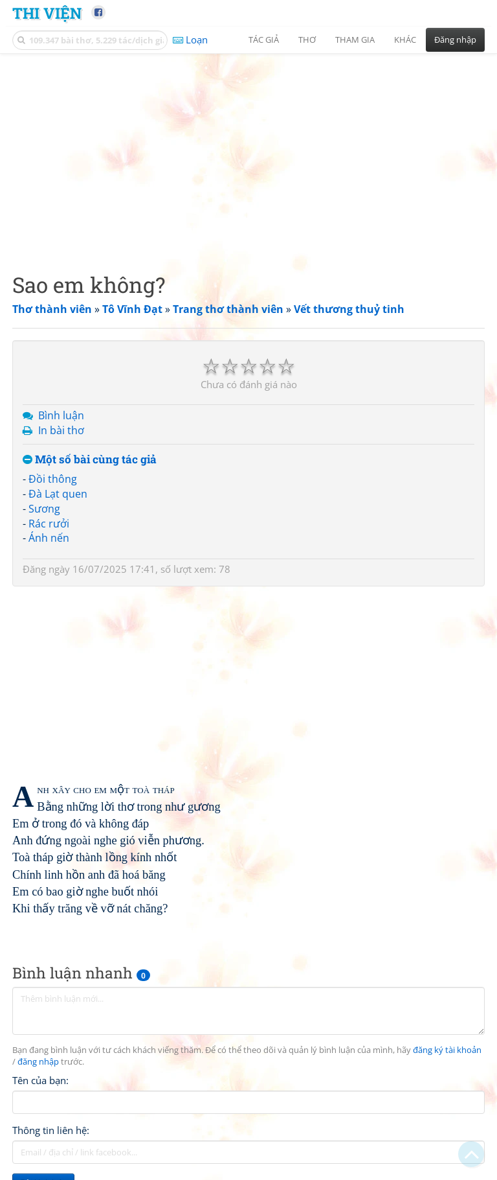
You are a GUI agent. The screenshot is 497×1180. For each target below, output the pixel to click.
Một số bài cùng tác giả (90, 460)
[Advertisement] (248, 152)
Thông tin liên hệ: (50, 1130)
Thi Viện (47, 13)
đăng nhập (38, 1061)
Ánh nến (48, 538)
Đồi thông (52, 479)
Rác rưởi (48, 523)
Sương (44, 509)
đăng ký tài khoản (447, 1050)
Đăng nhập (455, 39)
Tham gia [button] (355, 39)
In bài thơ (61, 430)
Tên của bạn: (40, 1080)
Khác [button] (405, 39)
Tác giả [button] (263, 39)
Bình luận (61, 415)
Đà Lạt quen (57, 494)
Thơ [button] (307, 39)
